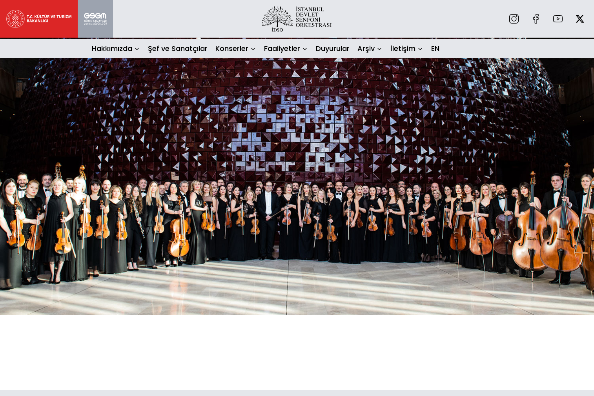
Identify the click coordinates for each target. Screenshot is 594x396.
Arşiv (366, 48)
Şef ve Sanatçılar (178, 48)
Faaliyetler (282, 48)
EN (435, 48)
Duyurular (333, 48)
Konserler (231, 48)
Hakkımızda (112, 48)
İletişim (402, 48)
